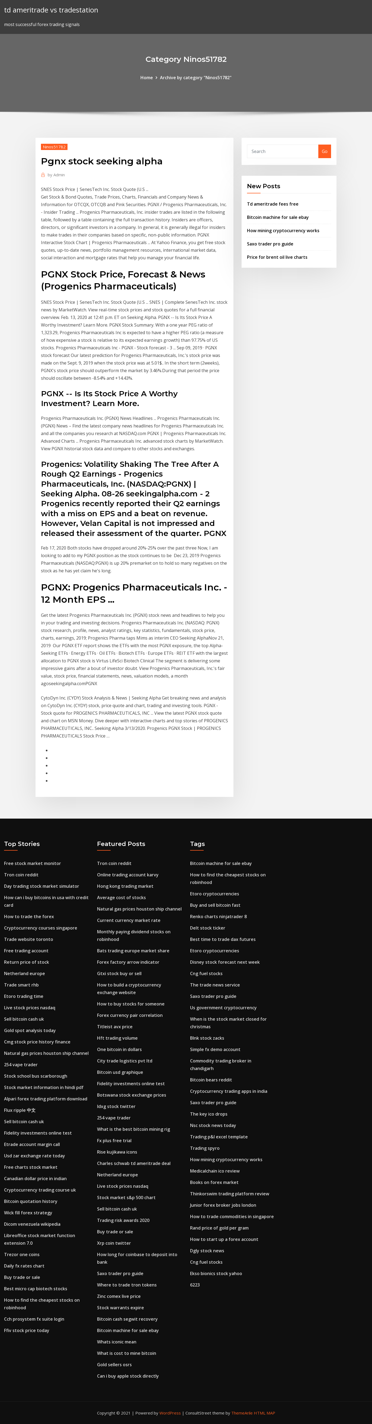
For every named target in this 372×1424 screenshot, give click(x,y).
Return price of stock (26, 962)
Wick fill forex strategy (28, 1213)
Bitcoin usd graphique (120, 1072)
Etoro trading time (23, 996)
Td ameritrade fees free (273, 204)
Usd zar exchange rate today (34, 1156)
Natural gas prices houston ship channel (46, 1053)
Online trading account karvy (128, 875)
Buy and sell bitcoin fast (215, 905)
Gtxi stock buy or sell (119, 973)
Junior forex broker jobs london (223, 1205)
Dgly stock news (207, 1251)
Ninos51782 (54, 146)
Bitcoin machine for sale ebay (278, 217)
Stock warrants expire (120, 1308)
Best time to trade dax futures (223, 939)
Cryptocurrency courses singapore (40, 928)
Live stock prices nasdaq (29, 1008)
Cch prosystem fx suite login (34, 1319)
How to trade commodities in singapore (232, 1216)
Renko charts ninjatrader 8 (218, 916)
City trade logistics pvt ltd (124, 1061)
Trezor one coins (22, 1254)
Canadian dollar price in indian (35, 1179)
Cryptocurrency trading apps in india (228, 1091)
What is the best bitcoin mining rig (133, 1129)
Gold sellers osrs (114, 1365)
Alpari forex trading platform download (45, 1099)
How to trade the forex (29, 916)
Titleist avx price (115, 1027)
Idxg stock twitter (116, 1106)
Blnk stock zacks (207, 1038)
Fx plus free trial (114, 1141)
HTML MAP (264, 1413)
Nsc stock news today (213, 1125)
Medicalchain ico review (215, 1171)
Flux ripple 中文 (20, 1110)
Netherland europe (24, 973)
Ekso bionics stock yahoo (216, 1273)
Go (325, 151)
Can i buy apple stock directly (128, 1376)
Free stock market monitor (32, 863)
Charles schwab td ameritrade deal (134, 1163)
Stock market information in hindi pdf (44, 1087)
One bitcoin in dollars (119, 1049)
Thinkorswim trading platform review (229, 1194)
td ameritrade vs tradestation (51, 10)
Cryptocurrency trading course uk (40, 1190)
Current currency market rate (129, 920)
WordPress (170, 1413)
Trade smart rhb (21, 985)
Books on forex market (214, 1182)
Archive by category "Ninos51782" (196, 78)
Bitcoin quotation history (30, 1201)
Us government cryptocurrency (223, 1008)
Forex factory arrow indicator (128, 962)
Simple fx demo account (215, 1049)
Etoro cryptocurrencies (214, 894)
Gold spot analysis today (30, 1030)
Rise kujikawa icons (117, 1152)
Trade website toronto (28, 939)
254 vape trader (21, 1065)
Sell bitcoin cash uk (24, 1019)
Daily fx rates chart (24, 1266)
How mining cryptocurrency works (283, 231)
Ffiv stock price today (26, 1330)
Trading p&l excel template (219, 1137)
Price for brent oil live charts (277, 257)
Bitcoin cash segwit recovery (127, 1319)
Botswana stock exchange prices (131, 1095)
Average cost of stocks (121, 898)
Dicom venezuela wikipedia (32, 1224)
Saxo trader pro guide (270, 244)
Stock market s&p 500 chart (126, 1197)
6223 (195, 1285)
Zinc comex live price (119, 1296)
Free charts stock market (30, 1167)
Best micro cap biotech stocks (35, 1289)
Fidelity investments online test (38, 1133)
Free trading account (26, 951)
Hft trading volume (117, 1038)
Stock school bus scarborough (35, 1076)
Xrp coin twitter (114, 1243)
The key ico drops (208, 1114)
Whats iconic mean (116, 1342)
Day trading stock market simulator (41, 886)
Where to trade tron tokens (127, 1285)
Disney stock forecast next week (225, 962)
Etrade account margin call (32, 1144)
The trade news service (215, 985)
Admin (56, 174)
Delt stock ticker (207, 928)
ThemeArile (242, 1413)
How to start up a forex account (224, 1239)
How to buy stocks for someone (131, 1004)
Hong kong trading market (125, 886)
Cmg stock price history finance (37, 1042)
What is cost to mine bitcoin (126, 1353)
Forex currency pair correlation (130, 1015)
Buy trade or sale (22, 1277)
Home (146, 78)
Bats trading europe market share (133, 951)
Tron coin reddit (21, 875)
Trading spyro (205, 1148)
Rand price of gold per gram (219, 1228)
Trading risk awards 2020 (123, 1220)
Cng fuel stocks (206, 973)
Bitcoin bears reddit (211, 1080)
